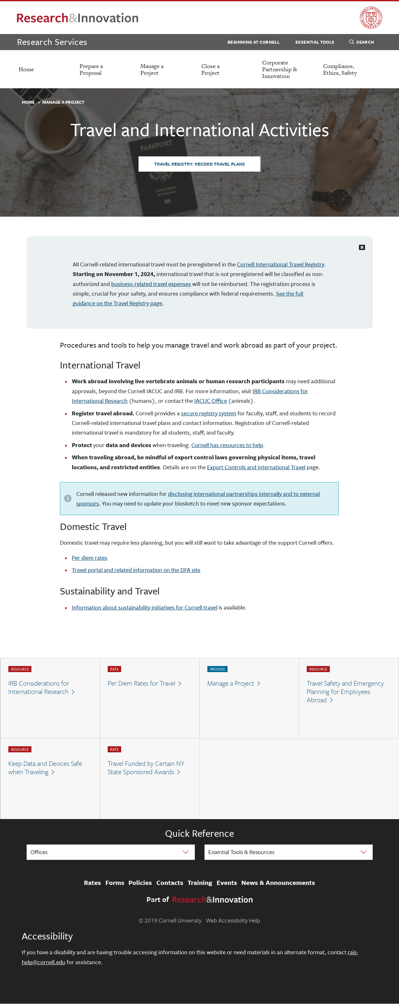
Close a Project (210, 69)
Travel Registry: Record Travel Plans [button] (199, 163)
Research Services (52, 41)
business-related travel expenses (151, 284)
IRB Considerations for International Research (38, 687)
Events (227, 882)
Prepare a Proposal (91, 69)
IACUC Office (210, 400)
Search (361, 43)
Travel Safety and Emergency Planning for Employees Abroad (345, 691)
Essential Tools (314, 42)
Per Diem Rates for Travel (141, 683)
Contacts (169, 882)
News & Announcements (278, 882)
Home (26, 69)
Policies (140, 882)
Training (199, 882)
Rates (92, 882)
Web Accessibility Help (233, 920)
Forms (114, 882)
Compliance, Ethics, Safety (340, 69)
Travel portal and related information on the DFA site (136, 570)
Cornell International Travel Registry (280, 264)
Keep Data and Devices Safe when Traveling (45, 767)
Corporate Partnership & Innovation (279, 69)
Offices (38, 852)
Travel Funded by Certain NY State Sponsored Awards (146, 767)
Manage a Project (151, 69)
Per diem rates (89, 557)
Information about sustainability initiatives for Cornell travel (144, 607)
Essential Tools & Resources (241, 852)
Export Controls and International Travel (256, 467)
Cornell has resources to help (227, 445)
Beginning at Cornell (253, 42)
